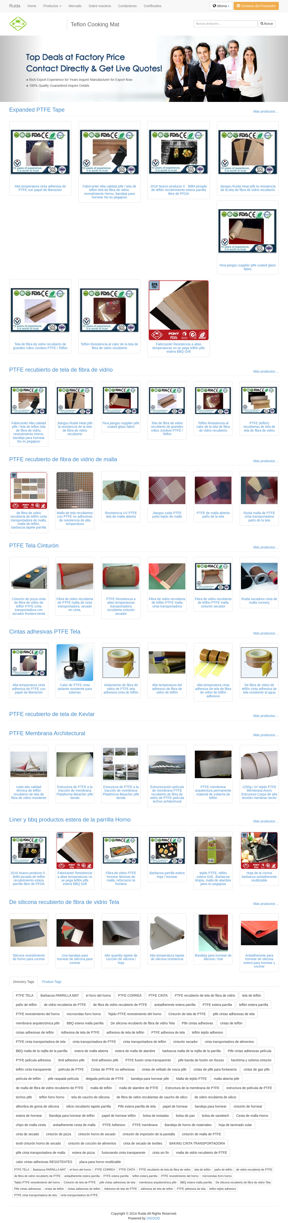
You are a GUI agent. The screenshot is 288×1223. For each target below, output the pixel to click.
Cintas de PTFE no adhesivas (113, 1069)
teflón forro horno (51, 1097)
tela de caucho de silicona (90, 1097)
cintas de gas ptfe (257, 1069)
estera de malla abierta (91, 1051)
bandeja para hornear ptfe (150, 1079)
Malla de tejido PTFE (191, 1079)
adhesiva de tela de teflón (125, 1032)
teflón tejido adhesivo (207, 1032)
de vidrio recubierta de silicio (215, 1097)
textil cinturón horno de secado (38, 1143)
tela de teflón (251, 995)
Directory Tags (23, 982)
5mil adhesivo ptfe (105, 1060)
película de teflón (28, 1079)
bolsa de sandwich (215, 1116)
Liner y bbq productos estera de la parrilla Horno (70, 819)
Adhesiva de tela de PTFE (80, 1032)
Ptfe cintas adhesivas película (249, 1051)
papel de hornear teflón (119, 1116)
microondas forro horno (84, 1014)
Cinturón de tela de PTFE (187, 1014)
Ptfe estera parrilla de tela (137, 1106)
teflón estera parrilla (253, 1005)
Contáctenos (127, 6)
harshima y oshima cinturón (251, 1060)
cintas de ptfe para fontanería (215, 1069)
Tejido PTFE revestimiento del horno (134, 1014)
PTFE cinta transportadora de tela (40, 1042)
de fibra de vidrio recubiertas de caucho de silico (152, 1097)
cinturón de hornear (248, 1106)
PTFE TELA (24, 995)
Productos (52, 6)
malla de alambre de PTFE (138, 1088)
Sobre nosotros (100, 6)
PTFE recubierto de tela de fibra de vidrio (61, 369)
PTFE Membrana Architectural (47, 733)
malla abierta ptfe (226, 1079)
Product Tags (51, 982)
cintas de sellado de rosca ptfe (164, 1069)
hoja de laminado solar (235, 1125)
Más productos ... (266, 111)
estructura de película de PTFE (249, 1088)
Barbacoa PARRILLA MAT (59, 995)
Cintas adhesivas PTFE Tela (44, 631)
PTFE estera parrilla (217, 1005)
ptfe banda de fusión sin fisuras (201, 1060)
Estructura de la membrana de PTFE (192, 1088)
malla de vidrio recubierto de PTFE (201, 1153)
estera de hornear (29, 1116)
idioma (221, 6)
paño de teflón (26, 1005)
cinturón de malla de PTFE (201, 1134)
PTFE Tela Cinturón (34, 545)
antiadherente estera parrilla (174, 1005)
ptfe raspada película (63, 1079)
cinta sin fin (161, 1153)
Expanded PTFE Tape (37, 109)
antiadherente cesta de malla (74, 1125)
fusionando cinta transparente (123, 1153)
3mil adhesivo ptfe (71, 1060)
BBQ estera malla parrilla (85, 1023)
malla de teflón (101, 1088)
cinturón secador (185, 1042)
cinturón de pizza (58, 1134)
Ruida (14, 6)
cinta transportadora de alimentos (229, 1042)
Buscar (267, 23)
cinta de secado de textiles (142, 1143)
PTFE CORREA (130, 995)
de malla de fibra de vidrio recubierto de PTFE (49, 1088)
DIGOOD (153, 1218)
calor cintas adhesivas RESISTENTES (44, 1162)
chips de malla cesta (31, 1125)
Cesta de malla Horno (252, 1116)
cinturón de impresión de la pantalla (149, 1134)
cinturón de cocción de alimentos (92, 1143)
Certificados (152, 6)
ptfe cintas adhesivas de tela (234, 1014)
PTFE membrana (145, 1125)
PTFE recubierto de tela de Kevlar (52, 714)
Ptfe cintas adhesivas (197, 1023)
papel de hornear (175, 1106)
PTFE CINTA (158, 995)
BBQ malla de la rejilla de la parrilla (41, 1051)
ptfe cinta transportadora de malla (40, 1153)
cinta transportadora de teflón (144, 1042)
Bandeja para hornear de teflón (72, 1116)
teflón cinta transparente (33, 1069)
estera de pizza (83, 1153)
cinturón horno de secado (97, 1134)
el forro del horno (98, 995)
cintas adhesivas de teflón (35, 1032)
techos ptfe (24, 1097)
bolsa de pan (185, 1116)
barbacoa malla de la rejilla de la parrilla (191, 1051)
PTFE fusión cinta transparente (148, 1060)
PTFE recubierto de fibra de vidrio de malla (63, 459)
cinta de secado (27, 1134)
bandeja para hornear (211, 1106)
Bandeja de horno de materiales (188, 1125)
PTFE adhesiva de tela (168, 1032)
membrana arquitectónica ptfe (38, 1023)
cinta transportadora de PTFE (94, 1042)
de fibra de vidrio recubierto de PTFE (120, 1005)
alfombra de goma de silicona (37, 1106)
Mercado (75, 6)
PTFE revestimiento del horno (38, 1014)
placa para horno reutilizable (100, 1162)
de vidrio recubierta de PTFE (65, 1005)
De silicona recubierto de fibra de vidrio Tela (64, 902)
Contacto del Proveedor (256, 6)
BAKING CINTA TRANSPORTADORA (197, 1143)
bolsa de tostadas (156, 1116)
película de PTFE (71, 1069)
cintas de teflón (231, 1023)
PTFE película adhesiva (33, 1060)
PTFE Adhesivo (113, 1125)
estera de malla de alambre (135, 1051)
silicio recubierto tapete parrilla (88, 1106)
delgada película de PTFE (105, 1079)
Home (31, 6)
